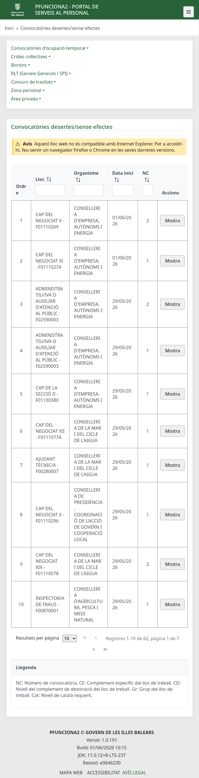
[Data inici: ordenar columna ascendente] (123, 182)
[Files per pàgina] (69, 638)
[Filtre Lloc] (50, 190)
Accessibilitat (103, 773)
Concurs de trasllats (32, 82)
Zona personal (26, 90)
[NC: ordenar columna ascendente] (148, 182)
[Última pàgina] (105, 649)
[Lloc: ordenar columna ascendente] (50, 182)
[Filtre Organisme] (88, 190)
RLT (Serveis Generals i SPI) (39, 73)
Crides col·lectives (29, 56)
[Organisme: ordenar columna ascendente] (88, 182)
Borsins (19, 65)
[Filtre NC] (147, 190)
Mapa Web (70, 773)
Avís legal (134, 773)
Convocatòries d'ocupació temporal (48, 48)
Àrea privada (24, 99)
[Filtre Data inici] (122, 190)
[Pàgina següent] (94, 649)
